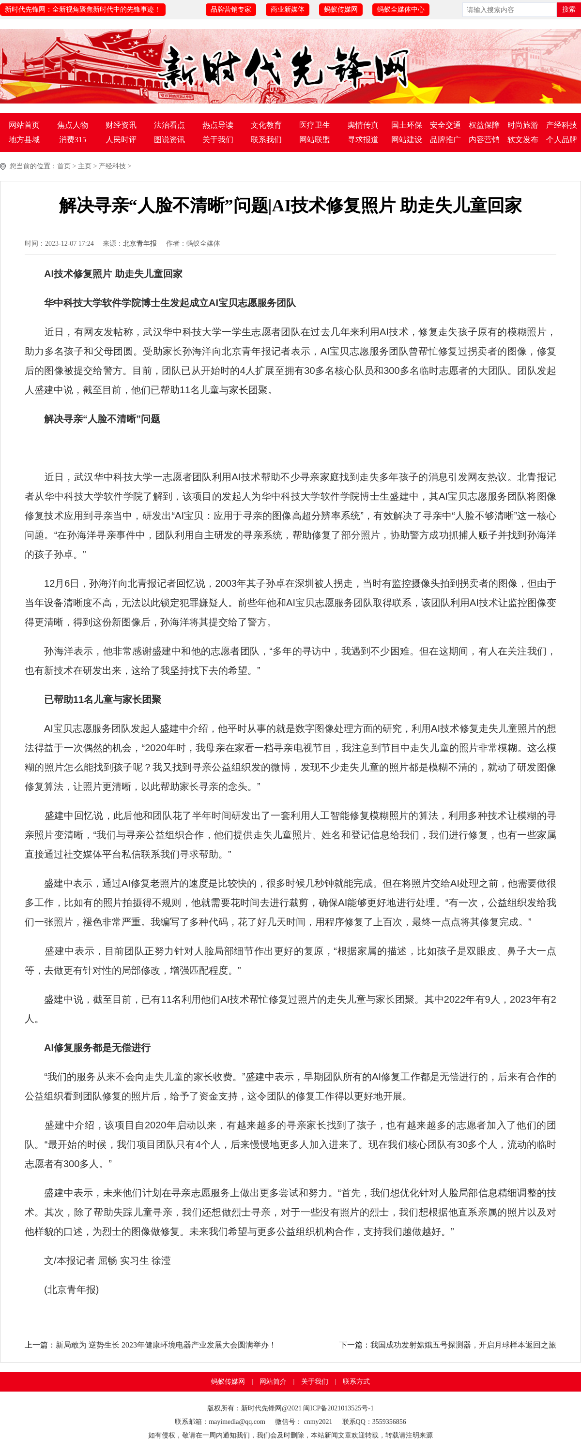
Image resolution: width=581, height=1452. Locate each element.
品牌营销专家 (231, 9)
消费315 (72, 139)
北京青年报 (140, 243)
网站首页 (24, 125)
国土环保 (406, 125)
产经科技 (561, 125)
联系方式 (356, 1381)
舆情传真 (363, 125)
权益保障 (484, 125)
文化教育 (266, 125)
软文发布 (522, 139)
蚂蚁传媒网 (341, 9)
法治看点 (169, 125)
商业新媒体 (288, 9)
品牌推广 (445, 139)
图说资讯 (169, 139)
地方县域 (24, 139)
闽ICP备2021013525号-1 (338, 1408)
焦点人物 (72, 125)
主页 (85, 166)
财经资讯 (121, 125)
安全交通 (445, 125)
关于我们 (217, 139)
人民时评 (121, 139)
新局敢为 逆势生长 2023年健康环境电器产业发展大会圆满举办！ (166, 1345)
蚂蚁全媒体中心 (401, 9)
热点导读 (217, 125)
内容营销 (484, 139)
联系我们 (266, 139)
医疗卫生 (314, 125)
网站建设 (406, 139)
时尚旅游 (522, 125)
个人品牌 (561, 139)
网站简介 (273, 1381)
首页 (64, 166)
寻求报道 (363, 139)
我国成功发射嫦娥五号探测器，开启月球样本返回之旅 (463, 1345)
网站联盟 (314, 139)
